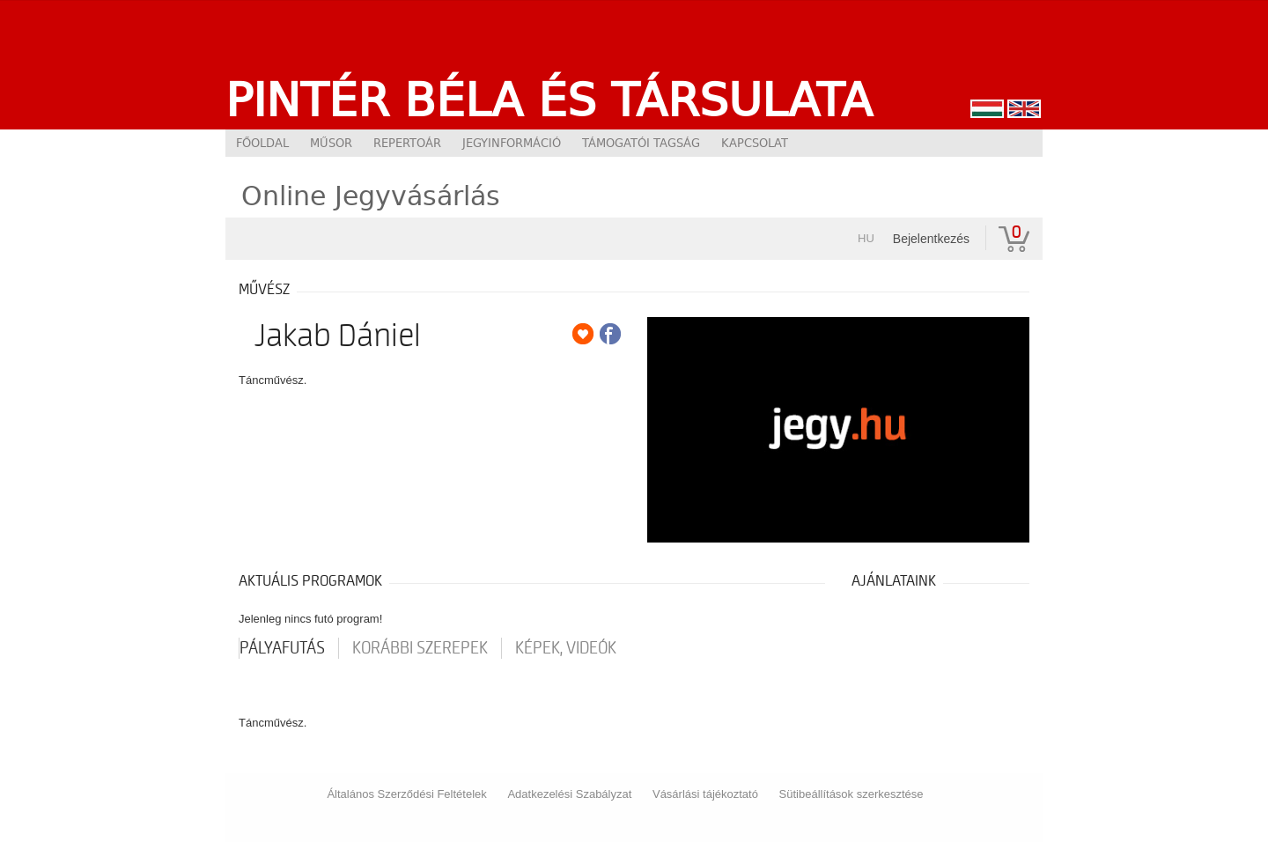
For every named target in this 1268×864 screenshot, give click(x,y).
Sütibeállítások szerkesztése (851, 794)
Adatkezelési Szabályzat (569, 794)
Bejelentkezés (931, 239)
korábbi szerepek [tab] (420, 648)
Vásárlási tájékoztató (705, 794)
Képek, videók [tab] (565, 648)
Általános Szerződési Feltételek (406, 794)
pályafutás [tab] (282, 648)
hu (866, 238)
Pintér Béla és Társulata (549, 100)
